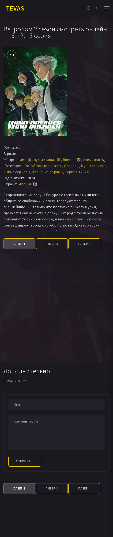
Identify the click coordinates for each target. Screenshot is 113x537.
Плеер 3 (52, 243)
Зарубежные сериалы (43, 165)
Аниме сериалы (17, 171)
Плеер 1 (19, 243)
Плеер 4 (84, 243)
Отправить (25, 461)
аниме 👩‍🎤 (23, 159)
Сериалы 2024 (77, 171)
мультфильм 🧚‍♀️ (47, 159)
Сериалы (71, 165)
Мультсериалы (93, 165)
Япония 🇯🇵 (28, 184)
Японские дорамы (47, 171)
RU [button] (98, 8)
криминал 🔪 (94, 159)
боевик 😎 (72, 159)
